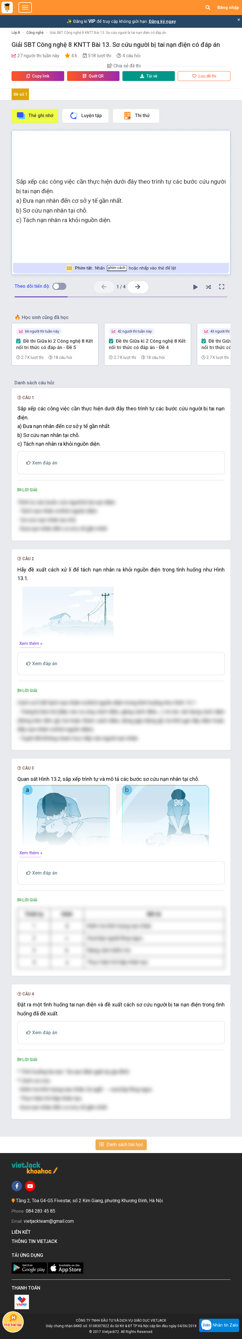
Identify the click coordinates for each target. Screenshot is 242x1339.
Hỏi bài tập (13, 1320)
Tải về (148, 76)
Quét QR (93, 76)
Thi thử (136, 115)
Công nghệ (34, 33)
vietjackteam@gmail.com (49, 1221)
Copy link (37, 76)
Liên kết (22, 1232)
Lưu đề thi (204, 76)
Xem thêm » (30, 643)
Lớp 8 (16, 33)
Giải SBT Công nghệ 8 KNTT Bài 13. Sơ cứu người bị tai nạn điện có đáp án (108, 33)
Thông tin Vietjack (36, 1241)
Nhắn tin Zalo (219, 1325)
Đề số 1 (20, 94)
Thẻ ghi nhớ (34, 115)
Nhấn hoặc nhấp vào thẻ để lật (121, 268)
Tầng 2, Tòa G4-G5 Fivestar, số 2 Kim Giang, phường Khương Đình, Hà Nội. (90, 1200)
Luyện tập (85, 115)
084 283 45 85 (40, 1211)
